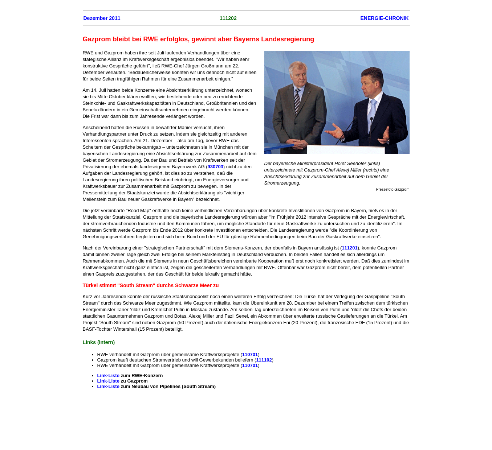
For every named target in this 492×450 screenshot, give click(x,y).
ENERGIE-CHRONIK (384, 18)
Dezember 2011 (102, 18)
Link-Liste (109, 375)
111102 (264, 360)
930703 (215, 166)
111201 (349, 248)
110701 (250, 354)
